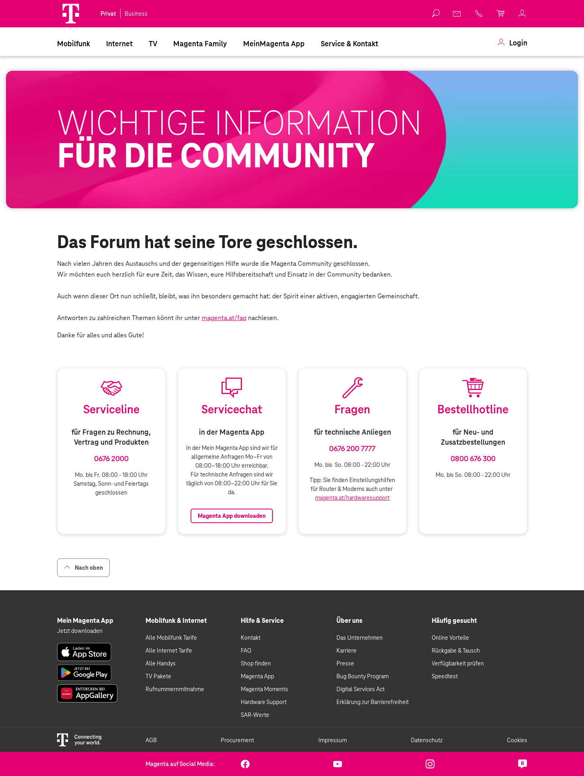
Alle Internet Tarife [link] (168, 650)
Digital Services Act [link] (360, 689)
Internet (119, 43)
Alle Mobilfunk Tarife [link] (171, 637)
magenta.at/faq (224, 318)
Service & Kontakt (349, 43)
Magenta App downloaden (232, 515)
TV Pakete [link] (158, 676)
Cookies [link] (517, 740)
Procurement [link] (237, 740)
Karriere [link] (346, 650)
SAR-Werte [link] (255, 715)
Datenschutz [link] (427, 740)
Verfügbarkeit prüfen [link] (458, 663)
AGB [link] (151, 740)
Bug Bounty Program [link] (362, 676)
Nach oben (83, 567)
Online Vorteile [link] (450, 637)
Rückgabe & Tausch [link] (456, 650)
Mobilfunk (73, 43)
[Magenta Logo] (70, 13)
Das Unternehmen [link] (359, 637)
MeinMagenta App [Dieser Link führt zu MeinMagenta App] (274, 43)
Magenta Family (200, 43)
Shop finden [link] (256, 663)
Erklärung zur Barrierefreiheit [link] (372, 702)
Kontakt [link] (250, 637)
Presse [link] (345, 663)
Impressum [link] (332, 740)
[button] (70, 13)
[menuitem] (73, 43)
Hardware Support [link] (264, 702)
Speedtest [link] (445, 676)
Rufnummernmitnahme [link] (174, 689)
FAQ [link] (246, 650)
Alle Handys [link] (160, 663)
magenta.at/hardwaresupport (352, 497)
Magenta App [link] (257, 676)
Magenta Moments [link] (264, 689)
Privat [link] (108, 13)
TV (153, 43)
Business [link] (136, 13)
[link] (457, 13)
